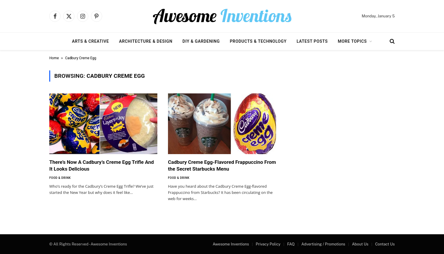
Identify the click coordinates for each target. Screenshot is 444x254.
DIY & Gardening (201, 41)
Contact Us (385, 244)
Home (54, 58)
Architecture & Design (145, 41)
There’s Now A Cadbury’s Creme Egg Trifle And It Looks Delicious (101, 165)
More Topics (352, 41)
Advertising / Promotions (323, 244)
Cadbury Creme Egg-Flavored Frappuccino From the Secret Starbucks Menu (222, 165)
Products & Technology (258, 41)
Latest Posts (312, 41)
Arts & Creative (90, 41)
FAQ (291, 244)
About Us (360, 244)
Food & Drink (60, 177)
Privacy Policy (268, 244)
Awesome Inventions (231, 244)
